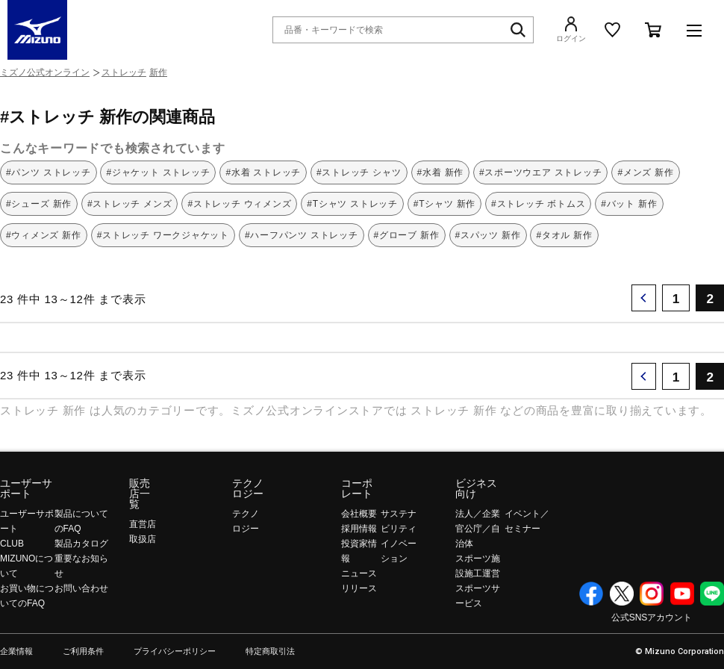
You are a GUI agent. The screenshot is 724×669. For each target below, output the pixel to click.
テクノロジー (247, 488)
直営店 (142, 524)
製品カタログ (81, 543)
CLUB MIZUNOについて (26, 558)
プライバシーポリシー (175, 651)
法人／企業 (477, 513)
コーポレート (356, 488)
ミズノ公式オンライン (45, 72)
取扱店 (142, 539)
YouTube (682, 594)
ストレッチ (124, 72)
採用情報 (359, 528)
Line (712, 594)
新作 (158, 72)
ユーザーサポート (26, 488)
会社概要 (359, 513)
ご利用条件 (83, 651)
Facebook (591, 594)
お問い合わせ (81, 588)
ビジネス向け (476, 488)
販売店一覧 (139, 493)
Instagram (652, 594)
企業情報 (16, 651)
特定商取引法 (270, 651)
